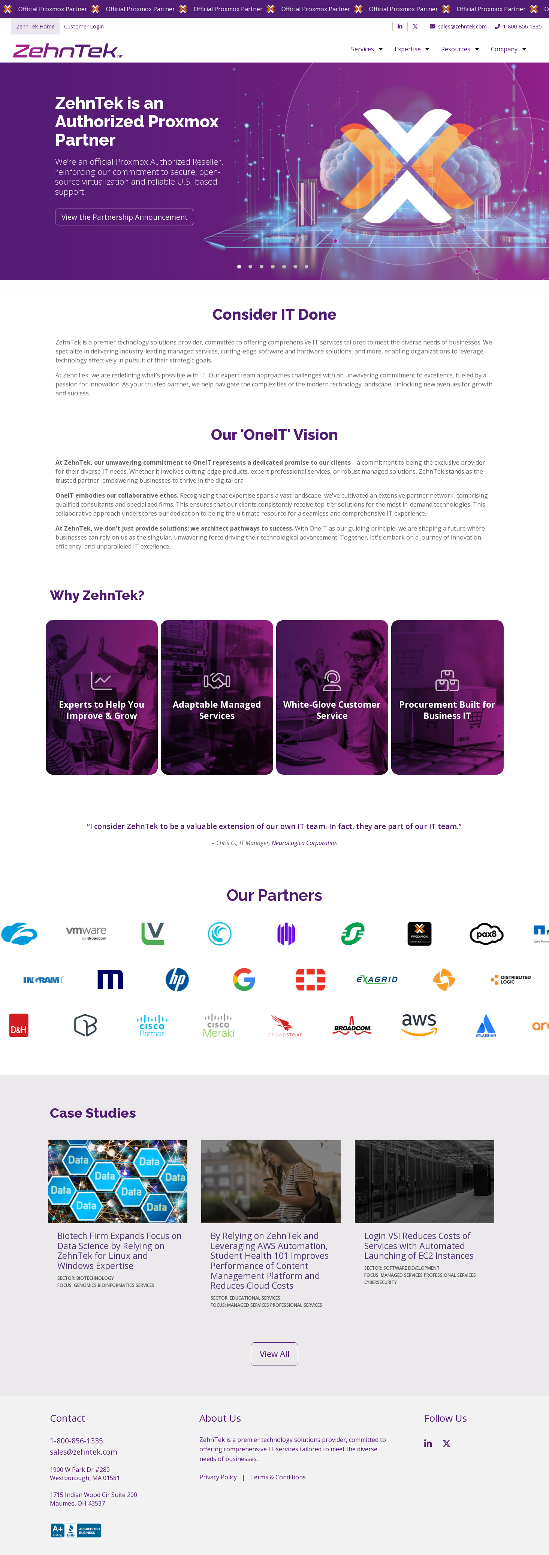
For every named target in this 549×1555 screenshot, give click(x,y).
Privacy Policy (218, 1477)
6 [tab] (295, 266)
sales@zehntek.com (456, 26)
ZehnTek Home (35, 26)
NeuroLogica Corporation (305, 843)
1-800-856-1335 (518, 26)
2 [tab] (250, 266)
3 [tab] (261, 266)
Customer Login (84, 26)
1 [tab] (239, 266)
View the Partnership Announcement (124, 217)
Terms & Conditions (278, 1477)
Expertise (408, 49)
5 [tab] (284, 266)
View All (275, 1354)
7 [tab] (306, 266)
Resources (455, 49)
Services (362, 49)
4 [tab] (273, 266)
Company (504, 49)
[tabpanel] (274, 171)
